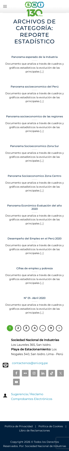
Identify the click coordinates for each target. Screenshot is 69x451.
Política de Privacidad (19, 426)
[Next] (59, 328)
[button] (5, 6)
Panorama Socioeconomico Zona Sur (34, 146)
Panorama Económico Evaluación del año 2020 (34, 207)
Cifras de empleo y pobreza (34, 268)
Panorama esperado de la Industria (34, 56)
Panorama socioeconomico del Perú (35, 86)
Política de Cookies (50, 426)
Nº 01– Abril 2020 (34, 298)
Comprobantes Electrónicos (31, 399)
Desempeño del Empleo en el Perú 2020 (34, 238)
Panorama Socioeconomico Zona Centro (34, 175)
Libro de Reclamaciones (34, 430)
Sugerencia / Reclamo (27, 394)
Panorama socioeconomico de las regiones (34, 116)
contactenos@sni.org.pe (30, 363)
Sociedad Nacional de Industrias (45, 446)
